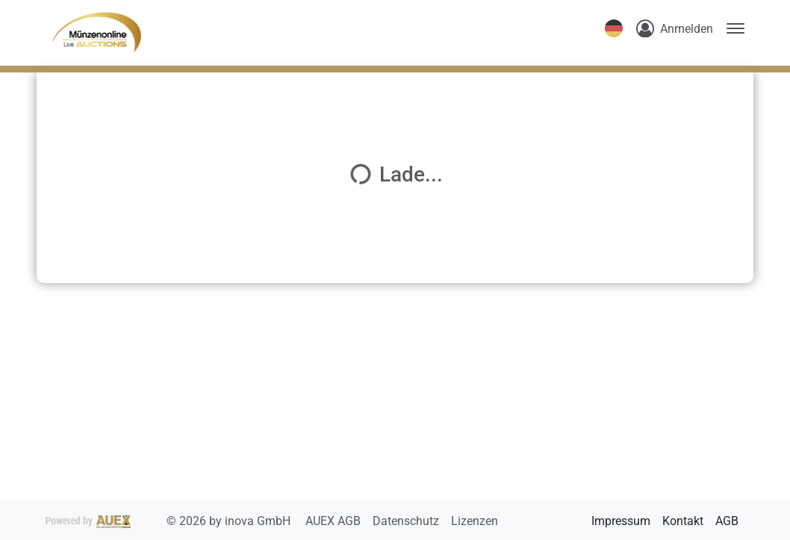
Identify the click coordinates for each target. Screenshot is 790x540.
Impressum (620, 521)
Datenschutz (407, 521)
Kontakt (682, 521)
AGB (726, 521)
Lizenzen (474, 521)
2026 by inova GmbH (169, 521)
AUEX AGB (334, 521)
